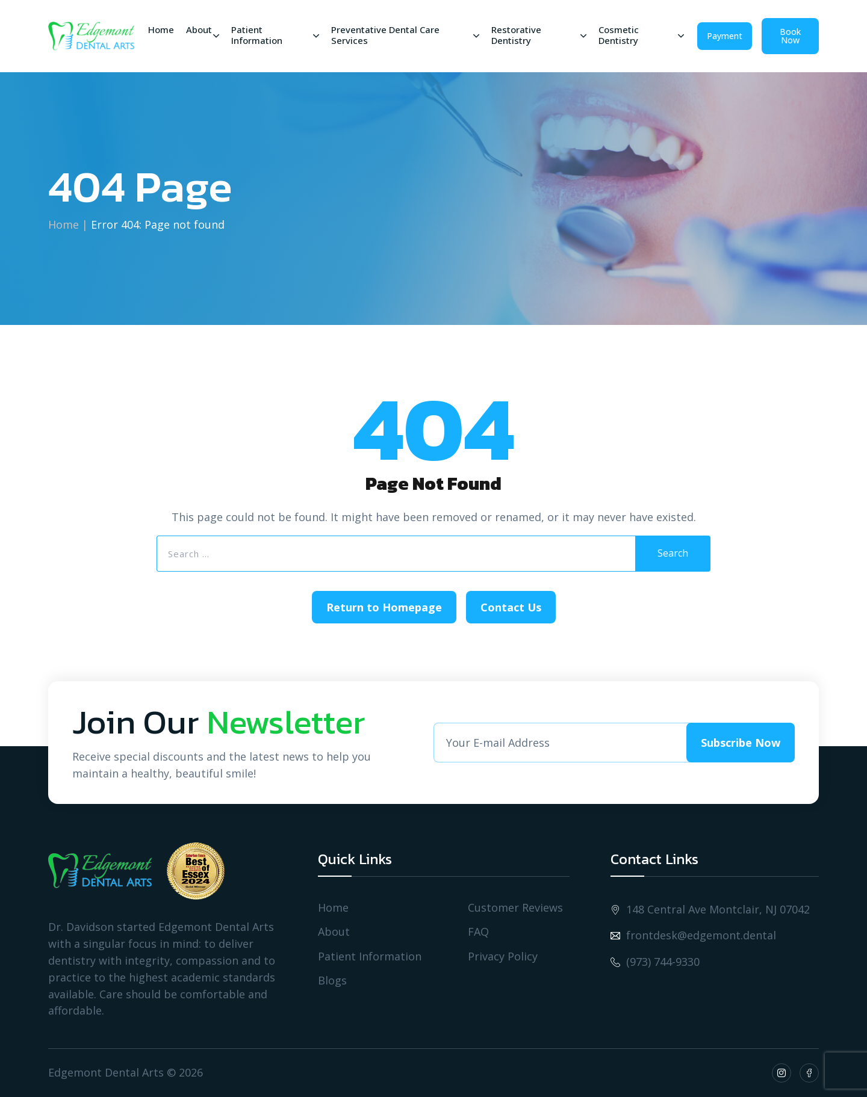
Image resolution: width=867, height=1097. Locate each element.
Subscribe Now (740, 742)
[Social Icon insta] (781, 1073)
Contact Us (510, 607)
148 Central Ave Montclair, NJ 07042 (710, 909)
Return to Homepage (384, 607)
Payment (724, 36)
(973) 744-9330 (655, 962)
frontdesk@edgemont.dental (693, 935)
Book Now (790, 36)
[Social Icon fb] (809, 1073)
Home (63, 224)
